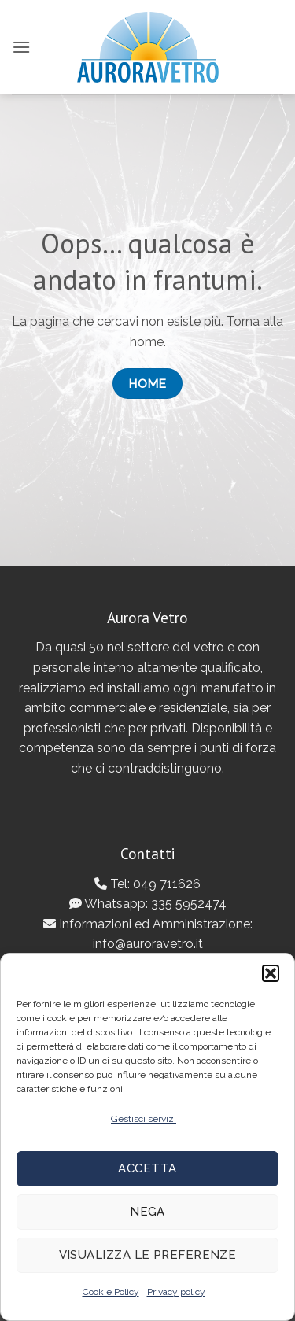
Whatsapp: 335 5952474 (148, 903)
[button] (270, 973)
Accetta (147, 1168)
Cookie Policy (111, 1291)
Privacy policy (176, 1291)
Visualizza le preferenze (148, 1255)
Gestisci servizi (143, 1118)
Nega (147, 1212)
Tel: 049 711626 (147, 883)
